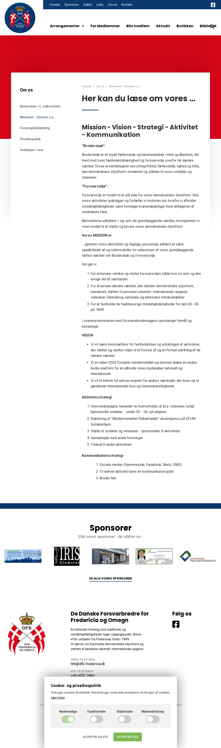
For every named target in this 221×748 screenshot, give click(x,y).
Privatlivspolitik (30, 139)
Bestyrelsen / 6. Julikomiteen (40, 106)
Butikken (185, 26)
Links (100, 4)
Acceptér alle (127, 736)
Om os (112, 4)
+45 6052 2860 (82, 675)
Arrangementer (67, 26)
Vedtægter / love (31, 150)
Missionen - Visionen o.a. (37, 117)
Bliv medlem (138, 26)
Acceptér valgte (95, 736)
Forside (55, 4)
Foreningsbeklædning (35, 128)
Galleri (87, 4)
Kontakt (126, 4)
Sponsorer (71, 4)
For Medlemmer (105, 26)
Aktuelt (163, 26)
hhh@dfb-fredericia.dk (88, 664)
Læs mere (58, 697)
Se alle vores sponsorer (110, 578)
